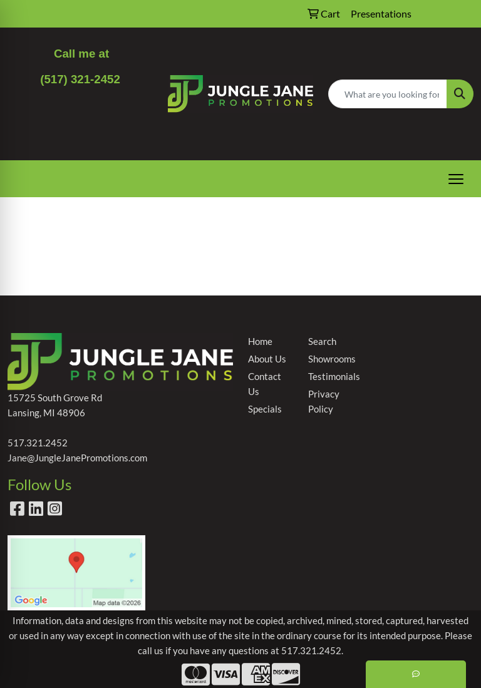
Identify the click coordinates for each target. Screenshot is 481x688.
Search (322, 341)
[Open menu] (455, 179)
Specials (265, 409)
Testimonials (330, 376)
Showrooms (330, 359)
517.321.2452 (38, 443)
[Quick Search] (387, 94)
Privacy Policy (323, 401)
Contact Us (264, 384)
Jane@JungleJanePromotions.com (77, 458)
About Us (267, 359)
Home (260, 341)
